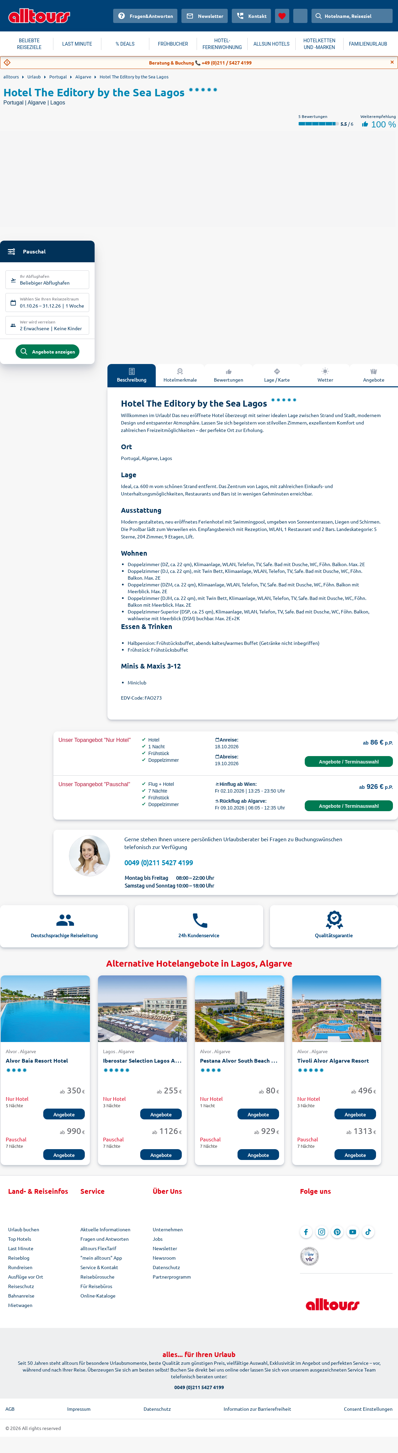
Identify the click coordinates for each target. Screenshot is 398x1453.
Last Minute (20, 1253)
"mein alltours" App (101, 1263)
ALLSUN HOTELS (271, 44)
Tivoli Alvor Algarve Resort (333, 1065)
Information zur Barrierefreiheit (257, 1404)
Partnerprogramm (172, 1282)
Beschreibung (131, 379)
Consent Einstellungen (368, 1404)
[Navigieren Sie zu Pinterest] (337, 1237)
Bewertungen (228, 379)
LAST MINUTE (77, 44)
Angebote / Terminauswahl (349, 766)
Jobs (158, 1244)
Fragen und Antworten (104, 1244)
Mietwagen (20, 1310)
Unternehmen (168, 1234)
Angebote (64, 1119)
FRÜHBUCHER (173, 44)
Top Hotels (19, 1244)
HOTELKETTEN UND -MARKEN (319, 44)
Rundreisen (20, 1272)
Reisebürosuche (97, 1282)
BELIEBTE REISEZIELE (29, 44)
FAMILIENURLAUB (368, 44)
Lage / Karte (277, 379)
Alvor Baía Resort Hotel (37, 1065)
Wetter (325, 379)
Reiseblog (18, 1263)
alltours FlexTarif (98, 1253)
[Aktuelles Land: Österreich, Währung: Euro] (300, 16)
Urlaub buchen (23, 1234)
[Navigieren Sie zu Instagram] (322, 1237)
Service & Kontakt (99, 1272)
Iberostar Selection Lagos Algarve (147, 1065)
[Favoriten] (282, 16)
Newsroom (164, 1263)
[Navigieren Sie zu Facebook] (306, 1237)
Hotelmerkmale (180, 379)
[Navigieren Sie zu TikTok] (368, 1237)
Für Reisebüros (96, 1291)
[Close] (392, 62)
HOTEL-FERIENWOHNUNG (222, 44)
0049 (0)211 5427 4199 (158, 867)
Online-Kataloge (98, 1301)
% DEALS (125, 44)
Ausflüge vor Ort (25, 1282)
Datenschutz (166, 1272)
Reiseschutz (21, 1291)
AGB (10, 1404)
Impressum (79, 1404)
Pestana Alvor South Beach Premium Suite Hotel (262, 1065)
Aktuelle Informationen (105, 1234)
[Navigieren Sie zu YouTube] (353, 1237)
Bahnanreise (21, 1301)
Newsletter (165, 1253)
